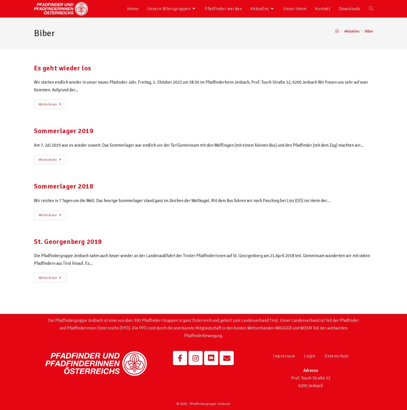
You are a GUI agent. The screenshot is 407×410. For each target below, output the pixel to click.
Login (309, 356)
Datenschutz (336, 356)
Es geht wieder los (62, 68)
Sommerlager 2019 (64, 131)
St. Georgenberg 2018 (68, 241)
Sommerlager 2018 (64, 186)
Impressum (284, 356)
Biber (369, 31)
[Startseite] (337, 31)
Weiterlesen (52, 102)
